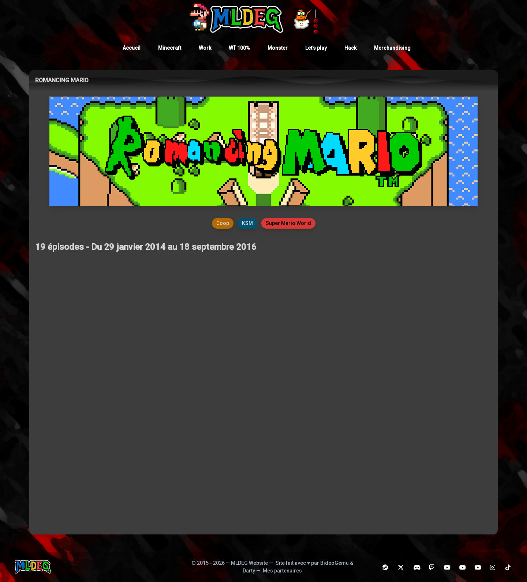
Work (205, 48)
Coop (222, 223)
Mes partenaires (282, 571)
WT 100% (239, 48)
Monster (278, 48)
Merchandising (392, 48)
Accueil (132, 48)
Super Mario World (288, 223)
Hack (350, 48)
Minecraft (169, 48)
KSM (247, 223)
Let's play (316, 48)
